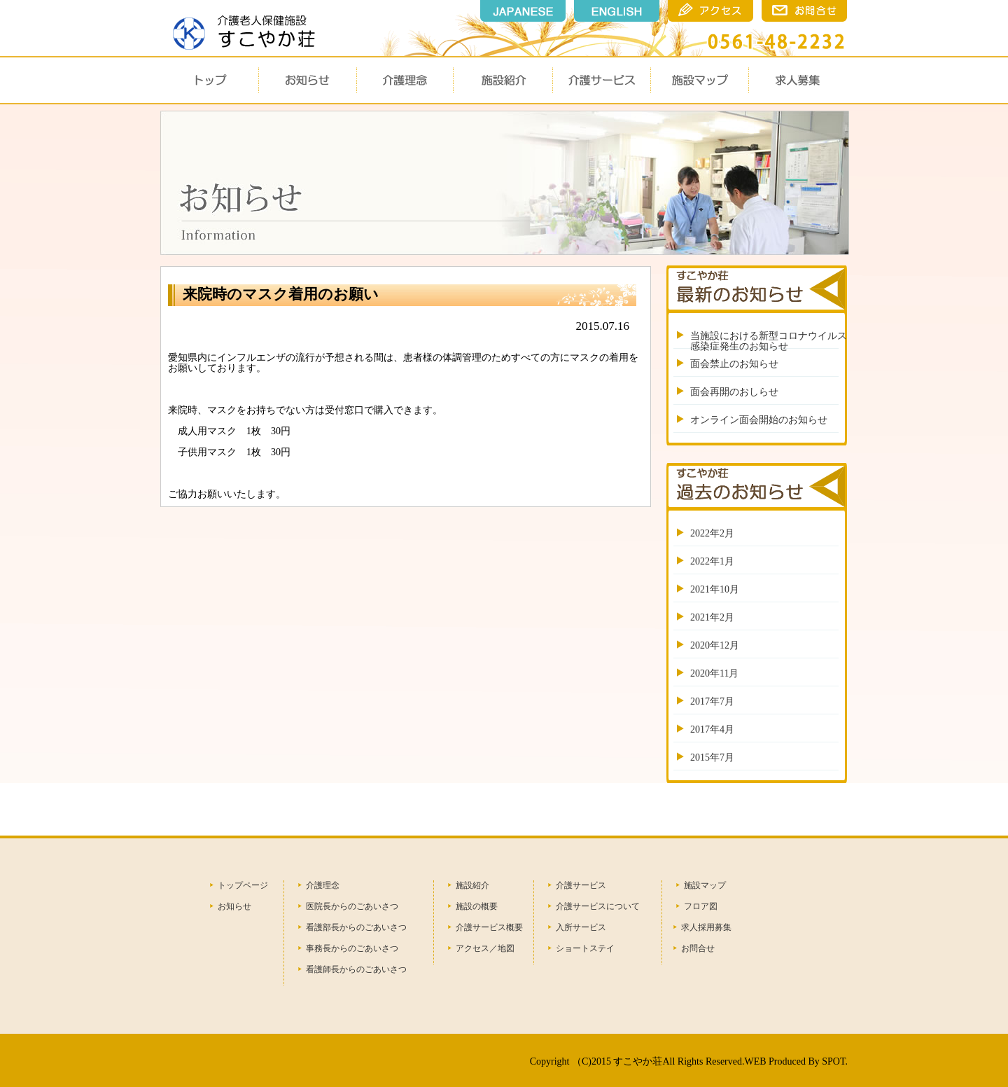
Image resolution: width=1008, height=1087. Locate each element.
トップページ (243, 885)
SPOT (833, 1061)
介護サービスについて (598, 906)
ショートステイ (585, 948)
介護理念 (405, 80)
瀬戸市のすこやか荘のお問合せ (804, 11)
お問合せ (698, 948)
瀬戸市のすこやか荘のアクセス (710, 11)
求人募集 (797, 80)
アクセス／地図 (485, 948)
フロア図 (701, 906)
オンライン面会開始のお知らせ (758, 420)
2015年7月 (712, 757)
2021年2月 (712, 617)
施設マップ (699, 80)
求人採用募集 (706, 927)
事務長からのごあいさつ (352, 948)
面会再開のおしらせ (734, 392)
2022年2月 (712, 533)
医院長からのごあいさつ (352, 906)
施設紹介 (472, 885)
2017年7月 (712, 701)
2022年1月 (712, 561)
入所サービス (581, 927)
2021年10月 (714, 589)
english (616, 11)
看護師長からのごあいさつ (356, 969)
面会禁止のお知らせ (734, 364)
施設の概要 (477, 906)
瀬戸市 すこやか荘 (240, 27)
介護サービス (601, 80)
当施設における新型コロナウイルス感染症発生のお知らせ (768, 341)
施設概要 (502, 80)
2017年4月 (712, 729)
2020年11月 (714, 673)
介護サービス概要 (489, 927)
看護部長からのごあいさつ (356, 927)
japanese (523, 11)
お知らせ (307, 80)
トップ (209, 80)
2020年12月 (714, 645)
